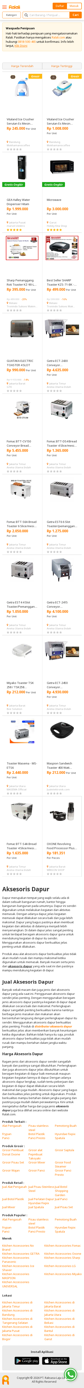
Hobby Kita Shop (57, 225)
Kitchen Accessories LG (60, 1266)
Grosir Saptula (64, 1150)
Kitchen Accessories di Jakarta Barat (59, 1304)
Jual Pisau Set (64, 1207)
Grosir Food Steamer (63, 1164)
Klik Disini (21, 46)
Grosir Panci (36, 1170)
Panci (5, 1138)
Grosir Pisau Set (13, 1162)
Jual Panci (61, 1199)
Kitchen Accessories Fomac (62, 1246)
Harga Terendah (22, 66)
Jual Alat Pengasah (14, 1187)
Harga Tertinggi (61, 66)
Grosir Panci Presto (63, 1172)
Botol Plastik (36, 1134)
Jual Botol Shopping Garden (61, 1191)
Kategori (11, 15)
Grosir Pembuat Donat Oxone (13, 1152)
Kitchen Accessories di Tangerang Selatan (17, 1321)
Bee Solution (14, 709)
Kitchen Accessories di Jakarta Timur (17, 1304)
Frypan (6, 1134)
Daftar (60, 6)
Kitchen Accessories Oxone (62, 1254)
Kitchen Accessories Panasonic (15, 1260)
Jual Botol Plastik (13, 1199)
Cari (76, 15)
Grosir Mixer (36, 1162)
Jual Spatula (36, 1207)
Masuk (74, 6)
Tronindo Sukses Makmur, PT (22, 306)
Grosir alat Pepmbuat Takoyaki (35, 1154)
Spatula (60, 1138)
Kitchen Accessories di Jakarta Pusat (17, 1329)
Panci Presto (36, 1138)
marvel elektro (16, 225)
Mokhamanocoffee (18, 145)
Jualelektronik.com (58, 789)
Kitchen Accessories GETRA (20, 1254)
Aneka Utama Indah (59, 386)
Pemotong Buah (66, 1126)
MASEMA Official (16, 789)
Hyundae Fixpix (65, 1134)
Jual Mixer (8, 1207)
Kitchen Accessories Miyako (63, 1274)
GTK (9, 386)
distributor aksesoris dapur (53, 1026)
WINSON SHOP (56, 870)
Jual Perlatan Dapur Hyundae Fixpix (41, 1201)
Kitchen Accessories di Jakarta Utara (59, 1312)
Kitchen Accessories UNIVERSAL (15, 1284)
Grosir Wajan (11, 1170)
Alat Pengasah (12, 1126)
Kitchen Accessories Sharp (62, 1258)
